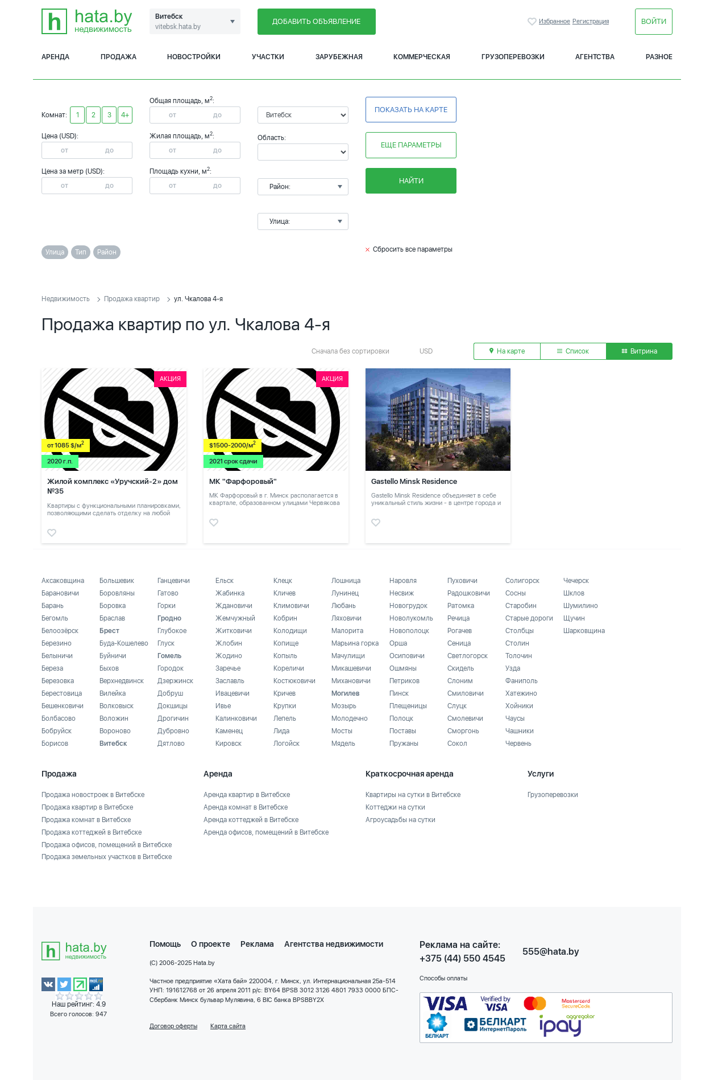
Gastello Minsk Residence (414, 481)
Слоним (460, 681)
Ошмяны (403, 668)
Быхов (109, 668)
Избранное (533, 21)
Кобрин (285, 618)
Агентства (595, 57)
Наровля (403, 581)
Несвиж (401, 593)
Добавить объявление (316, 21)
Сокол (457, 744)
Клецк (282, 581)
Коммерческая (421, 57)
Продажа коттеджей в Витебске (91, 832)
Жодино (228, 656)
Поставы (402, 731)
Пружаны (403, 744)
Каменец (229, 731)
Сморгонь (463, 731)
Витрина (639, 351)
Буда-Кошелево (123, 643)
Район (107, 252)
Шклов (573, 593)
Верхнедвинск (121, 681)
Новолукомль (411, 618)
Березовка (57, 681)
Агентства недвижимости (333, 943)
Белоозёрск (59, 631)
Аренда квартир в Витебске (247, 795)
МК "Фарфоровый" (243, 481)
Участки (268, 57)
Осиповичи (407, 656)
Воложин (113, 718)
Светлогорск (467, 656)
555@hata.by (550, 951)
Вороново (115, 731)
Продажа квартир (132, 299)
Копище (285, 643)
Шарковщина (584, 631)
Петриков (404, 681)
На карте (507, 351)
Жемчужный (235, 618)
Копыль (285, 656)
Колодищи (290, 631)
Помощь (165, 943)
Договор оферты (173, 1026)
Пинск (399, 693)
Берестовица (61, 693)
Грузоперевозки (513, 57)
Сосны (515, 593)
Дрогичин (173, 718)
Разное (659, 57)
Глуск (166, 643)
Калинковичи (236, 718)
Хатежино (521, 693)
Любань (343, 606)
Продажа (118, 57)
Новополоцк (409, 631)
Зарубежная (339, 57)
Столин (517, 643)
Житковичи (233, 631)
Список (573, 351)
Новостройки (194, 57)
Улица (54, 252)
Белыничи (57, 656)
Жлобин (228, 643)
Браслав (112, 618)
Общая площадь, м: (182, 101)
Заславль (229, 681)
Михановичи (351, 681)
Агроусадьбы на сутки (400, 820)
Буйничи (112, 656)
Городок (170, 668)
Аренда (55, 57)
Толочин (518, 656)
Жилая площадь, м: (182, 136)
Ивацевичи (232, 693)
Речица (458, 618)
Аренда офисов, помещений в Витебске (266, 832)
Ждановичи (233, 606)
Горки (166, 606)
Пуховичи (462, 581)
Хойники (519, 706)
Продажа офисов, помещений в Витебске (106, 845)
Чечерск (576, 581)
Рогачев (459, 631)
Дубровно (173, 731)
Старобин (521, 606)
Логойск (286, 744)
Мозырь (343, 706)
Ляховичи (346, 618)
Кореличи (288, 668)
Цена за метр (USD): (73, 171)
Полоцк (401, 718)
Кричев (284, 693)
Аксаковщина (62, 581)
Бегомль (54, 618)
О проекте (210, 943)
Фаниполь (521, 681)
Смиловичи (465, 693)
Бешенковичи (62, 706)
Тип (80, 252)
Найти (411, 180)
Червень (518, 744)
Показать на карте (411, 109)
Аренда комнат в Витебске (246, 807)
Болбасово (58, 718)
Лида (281, 731)
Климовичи (291, 606)
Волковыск (116, 706)
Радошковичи (468, 593)
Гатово (167, 593)
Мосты (341, 731)
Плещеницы (408, 706)
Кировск (228, 744)
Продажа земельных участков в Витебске (106, 857)
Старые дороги (529, 618)
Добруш (170, 693)
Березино (56, 643)
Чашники (519, 731)
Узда (512, 668)
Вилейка (112, 693)
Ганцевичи (173, 581)
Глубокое (171, 631)
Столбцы (519, 631)
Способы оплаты (443, 978)
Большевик (116, 581)
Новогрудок (408, 606)
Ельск (224, 581)
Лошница (345, 581)
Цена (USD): (59, 136)
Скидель (460, 668)
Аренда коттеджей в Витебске (251, 820)
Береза (52, 668)
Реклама (257, 943)
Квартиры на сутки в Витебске (413, 795)
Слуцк (457, 706)
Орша (398, 643)
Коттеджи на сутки (395, 807)
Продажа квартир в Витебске (87, 807)
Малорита (347, 631)
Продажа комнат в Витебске (86, 820)
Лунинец (345, 593)
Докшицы (172, 706)
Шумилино (580, 606)
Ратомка (460, 606)
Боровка (112, 606)
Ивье (223, 706)
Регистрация (590, 21)
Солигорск (522, 581)
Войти (653, 21)
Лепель (284, 718)
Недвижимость (65, 299)
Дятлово (171, 744)
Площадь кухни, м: (180, 171)
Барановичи (60, 593)
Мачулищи (348, 656)
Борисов (54, 744)
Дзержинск (175, 681)
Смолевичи (465, 718)
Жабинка (229, 593)
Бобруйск (56, 731)
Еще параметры (411, 145)
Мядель (343, 744)
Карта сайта (228, 1026)
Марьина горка (355, 643)
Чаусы (515, 718)
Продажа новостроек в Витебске (92, 795)
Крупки (284, 706)
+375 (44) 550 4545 (462, 958)
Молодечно (349, 718)
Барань (52, 606)
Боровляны (117, 593)
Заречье (227, 668)
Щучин (574, 618)
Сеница (459, 643)
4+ (125, 115)
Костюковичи (294, 681)
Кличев (284, 593)
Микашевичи (351, 668)
